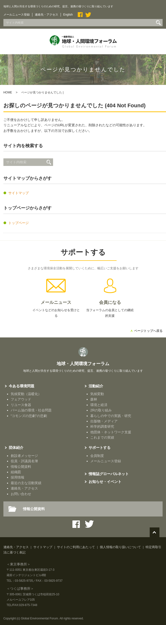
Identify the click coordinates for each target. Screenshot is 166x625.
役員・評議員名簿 (24, 461)
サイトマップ (18, 193)
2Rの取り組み (101, 410)
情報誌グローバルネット (109, 474)
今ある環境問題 (21, 386)
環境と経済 (98, 405)
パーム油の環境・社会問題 (31, 410)
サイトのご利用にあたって (76, 547)
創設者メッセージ (24, 456)
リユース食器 (21, 405)
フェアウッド (21, 399)
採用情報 (17, 477)
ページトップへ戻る (146, 331)
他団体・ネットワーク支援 (110, 432)
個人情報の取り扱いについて (120, 547)
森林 (93, 399)
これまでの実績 (102, 437)
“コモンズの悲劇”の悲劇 (29, 416)
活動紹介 (96, 386)
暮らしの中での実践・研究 (110, 416)
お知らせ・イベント (105, 482)
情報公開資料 (21, 467)
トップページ (18, 223)
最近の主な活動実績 (26, 483)
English (68, 14)
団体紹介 (16, 447)
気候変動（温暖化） (26, 394)
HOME (7, 92)
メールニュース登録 (16, 14)
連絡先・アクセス (46, 14)
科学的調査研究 (102, 426)
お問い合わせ (21, 494)
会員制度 (97, 456)
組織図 (16, 472)
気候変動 (97, 394)
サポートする (83, 252)
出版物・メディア (104, 421)
